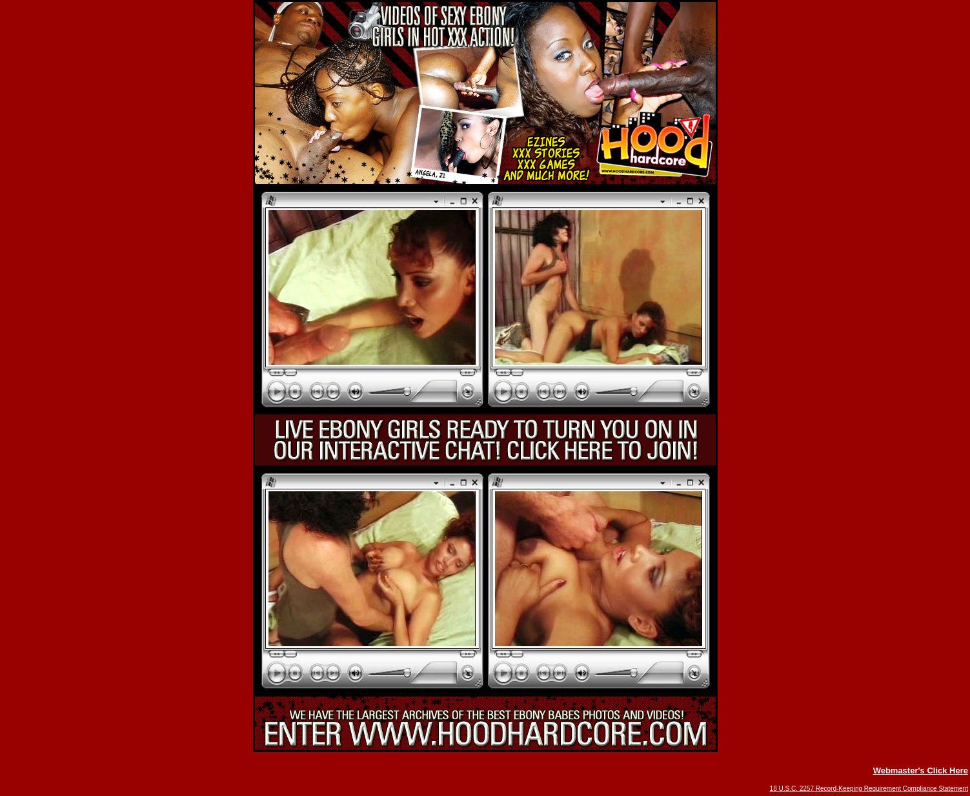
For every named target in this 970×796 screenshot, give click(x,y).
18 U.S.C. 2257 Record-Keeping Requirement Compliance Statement (869, 788)
